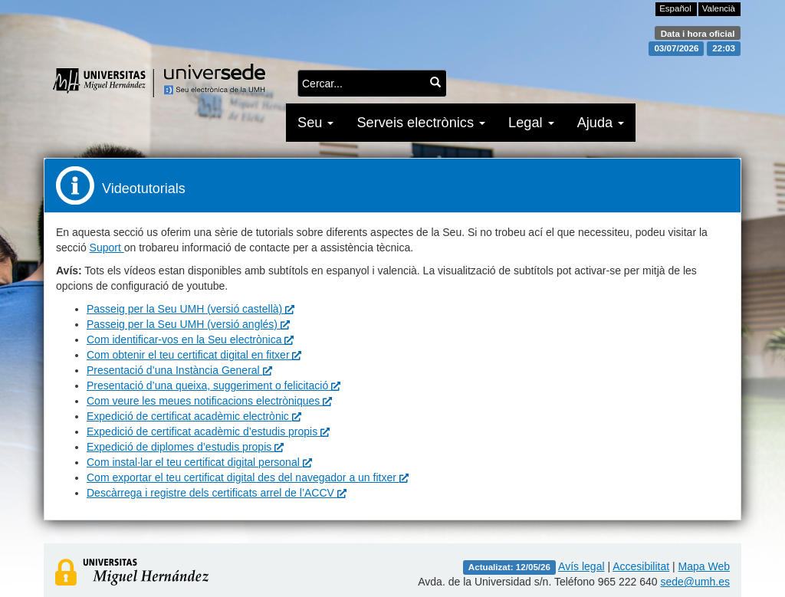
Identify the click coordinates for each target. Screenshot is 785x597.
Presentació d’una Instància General (179, 370)
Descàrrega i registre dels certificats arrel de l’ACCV (217, 493)
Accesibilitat (641, 566)
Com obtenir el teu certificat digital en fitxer (194, 355)
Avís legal (581, 566)
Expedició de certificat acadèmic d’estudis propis (208, 431)
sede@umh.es (695, 582)
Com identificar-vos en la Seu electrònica (190, 339)
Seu (315, 122)
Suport (107, 247)
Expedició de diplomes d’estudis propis (185, 447)
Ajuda (601, 122)
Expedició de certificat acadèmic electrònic (194, 416)
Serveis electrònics (420, 122)
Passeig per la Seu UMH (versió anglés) (188, 324)
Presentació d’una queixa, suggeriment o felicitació (213, 385)
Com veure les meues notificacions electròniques (209, 401)
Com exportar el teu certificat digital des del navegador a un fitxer (248, 477)
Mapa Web (704, 566)
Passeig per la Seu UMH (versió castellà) (190, 309)
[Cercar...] (435, 82)
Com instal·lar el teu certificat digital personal (199, 462)
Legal (531, 122)
